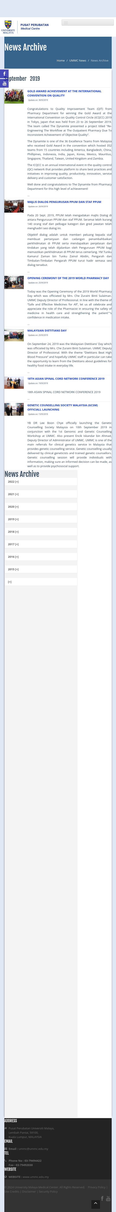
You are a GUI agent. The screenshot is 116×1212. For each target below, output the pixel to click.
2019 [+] (13, 519)
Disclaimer (29, 1191)
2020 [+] (13, 507)
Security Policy (48, 1191)
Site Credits (11, 1191)
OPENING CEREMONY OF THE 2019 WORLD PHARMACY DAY (68, 278)
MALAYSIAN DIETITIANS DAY (47, 330)
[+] (9, 582)
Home (61, 60)
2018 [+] (13, 532)
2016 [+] (13, 557)
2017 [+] (13, 544)
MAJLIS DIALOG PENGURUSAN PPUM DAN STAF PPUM (64, 202)
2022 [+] (13, 482)
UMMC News (77, 60)
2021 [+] (13, 494)
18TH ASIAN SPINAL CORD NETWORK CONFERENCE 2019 (66, 379)
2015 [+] (13, 569)
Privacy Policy (96, 1187)
